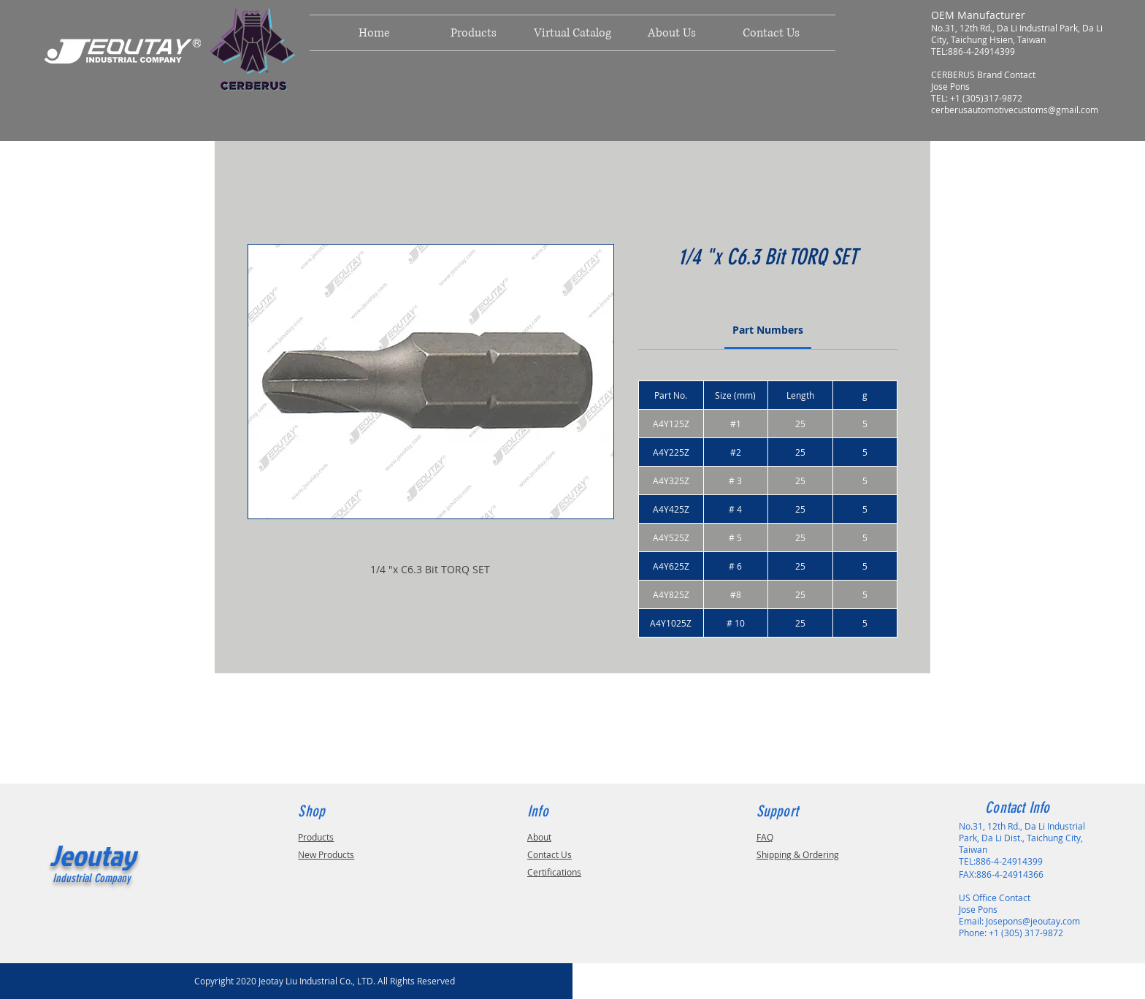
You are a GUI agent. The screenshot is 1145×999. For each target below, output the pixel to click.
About (539, 837)
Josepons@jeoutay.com (1033, 921)
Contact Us (549, 854)
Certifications (554, 872)
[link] (767, 330)
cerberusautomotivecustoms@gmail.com (1014, 109)
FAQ (765, 837)
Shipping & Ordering (798, 854)
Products (316, 837)
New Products (326, 854)
